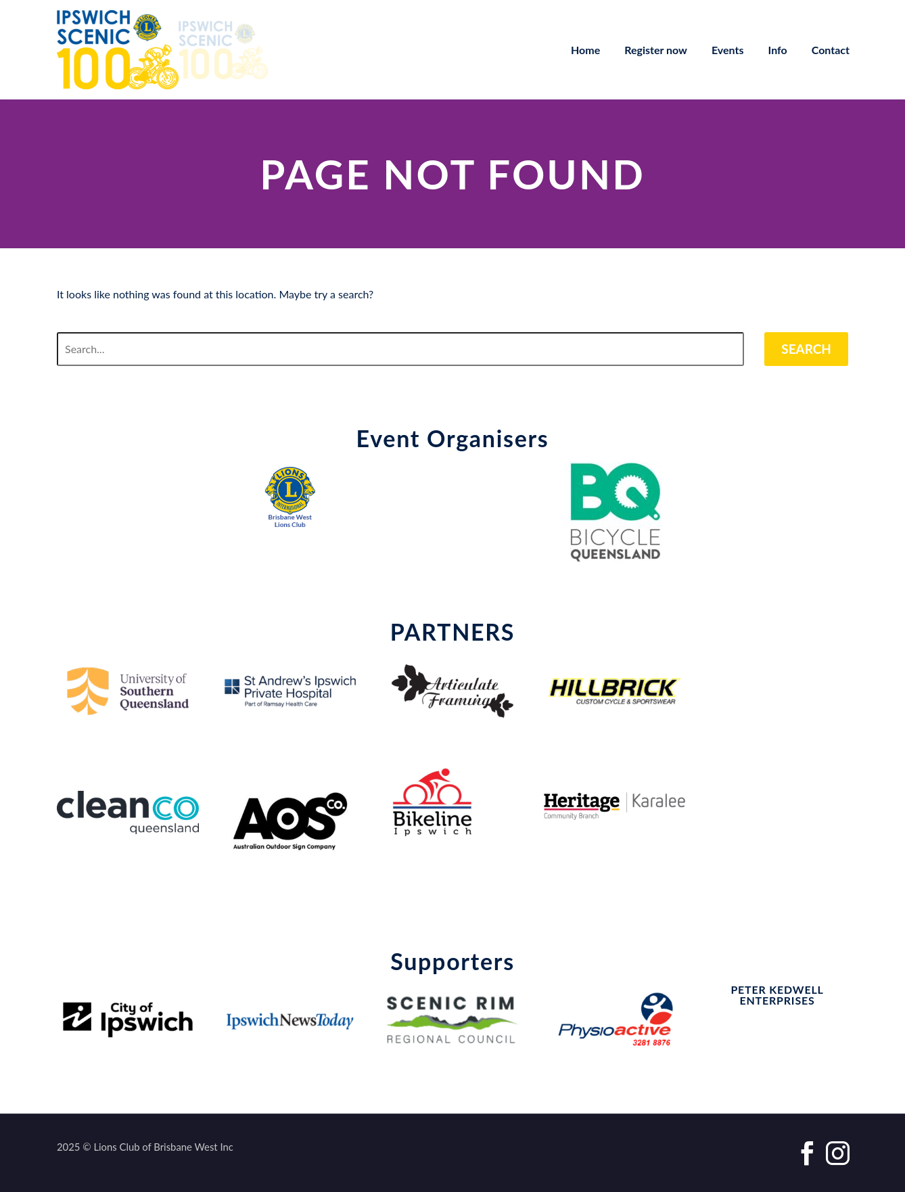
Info (777, 49)
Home (585, 49)
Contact (831, 49)
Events (728, 49)
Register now (655, 49)
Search (806, 349)
